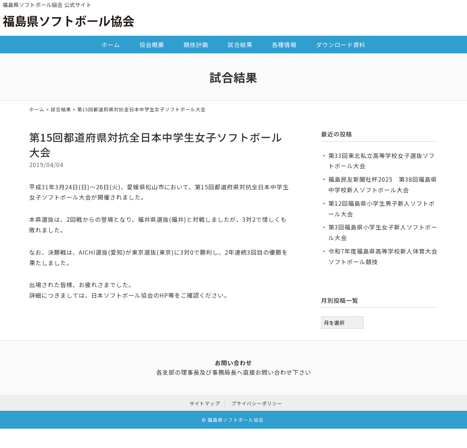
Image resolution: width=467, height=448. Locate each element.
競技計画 (196, 44)
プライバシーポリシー (256, 402)
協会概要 (151, 44)
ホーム (110, 44)
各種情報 (284, 44)
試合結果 (240, 44)
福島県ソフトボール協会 (236, 419)
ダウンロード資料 (341, 44)
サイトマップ (204, 402)
